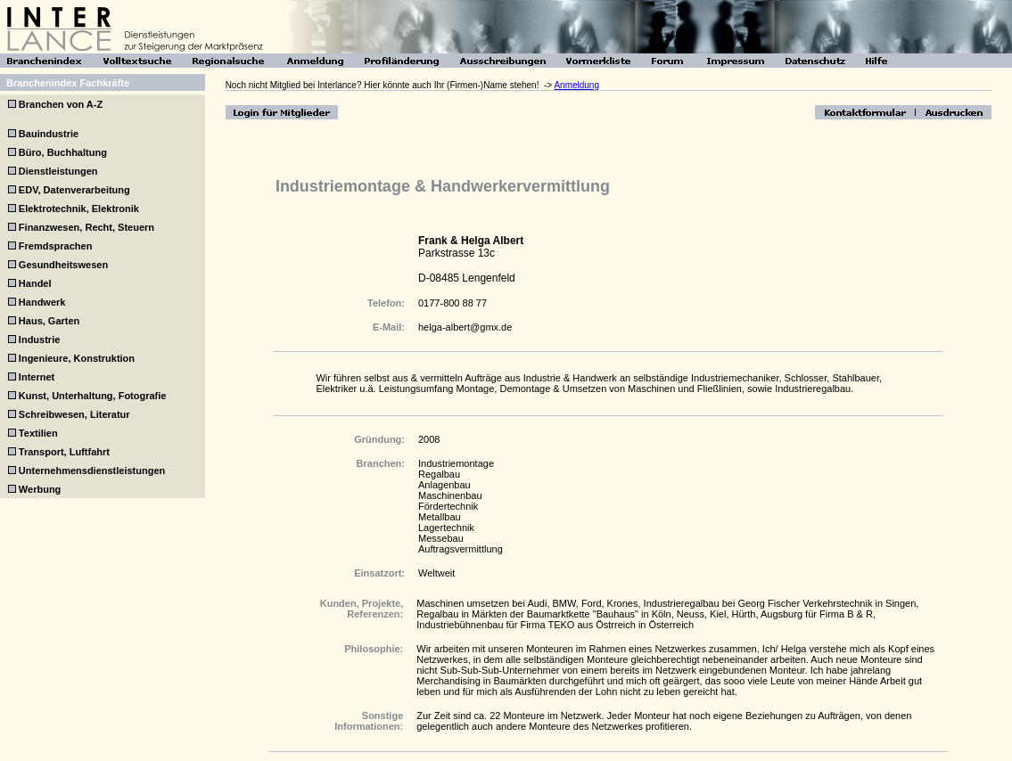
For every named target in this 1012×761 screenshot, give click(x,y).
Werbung (40, 489)
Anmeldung (576, 85)
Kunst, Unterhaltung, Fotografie (93, 395)
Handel (35, 283)
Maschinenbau (450, 495)
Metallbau (439, 516)
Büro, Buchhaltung (63, 152)
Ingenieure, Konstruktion (77, 358)
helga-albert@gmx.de (465, 327)
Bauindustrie (48, 133)
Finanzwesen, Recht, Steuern (86, 227)
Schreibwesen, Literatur (74, 414)
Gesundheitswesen (63, 264)
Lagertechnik (446, 527)
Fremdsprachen (56, 246)
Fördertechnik (448, 506)
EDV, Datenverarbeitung (74, 189)
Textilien (38, 433)
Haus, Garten (49, 320)
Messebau (441, 538)
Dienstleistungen (58, 171)
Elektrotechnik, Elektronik (79, 208)
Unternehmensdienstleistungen (92, 470)
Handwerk (42, 302)
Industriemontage (456, 463)
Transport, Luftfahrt (64, 451)
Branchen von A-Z (59, 104)
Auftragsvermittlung (460, 549)
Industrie (39, 339)
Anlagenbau (444, 484)
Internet (36, 377)
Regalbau (439, 474)
